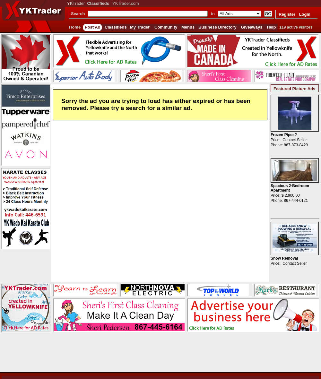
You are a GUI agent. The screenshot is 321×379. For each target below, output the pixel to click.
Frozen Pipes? (284, 135)
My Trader (140, 27)
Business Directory (217, 27)
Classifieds (116, 27)
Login (304, 14)
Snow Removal (284, 258)
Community (166, 27)
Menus (188, 27)
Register (287, 14)
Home (75, 27)
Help (271, 27)
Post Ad (92, 27)
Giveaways (251, 27)
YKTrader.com (125, 3)
